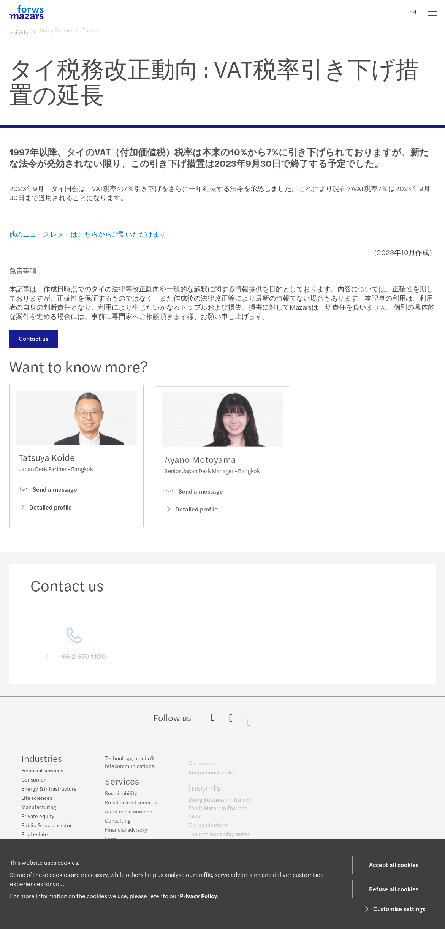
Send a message (48, 491)
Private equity (37, 816)
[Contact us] (412, 12)
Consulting (118, 824)
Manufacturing (38, 807)
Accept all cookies (393, 864)
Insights (18, 31)
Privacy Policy (198, 895)
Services (122, 785)
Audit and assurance (128, 815)
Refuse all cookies (393, 889)
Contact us (33, 338)
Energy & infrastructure (49, 789)
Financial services (42, 770)
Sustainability (121, 797)
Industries (41, 758)
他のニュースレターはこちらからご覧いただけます (87, 234)
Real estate (34, 834)
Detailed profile (45, 508)
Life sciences (36, 798)
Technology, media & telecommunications (129, 766)
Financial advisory (126, 833)
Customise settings (394, 908)
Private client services (131, 806)
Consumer (33, 779)
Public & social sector (46, 825)
